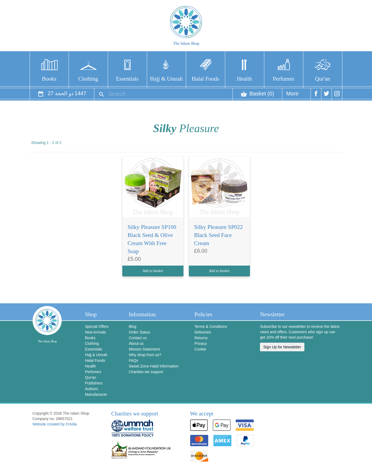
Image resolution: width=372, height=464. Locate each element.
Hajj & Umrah (166, 78)
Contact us (138, 338)
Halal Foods (205, 78)
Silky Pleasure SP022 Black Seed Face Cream (218, 235)
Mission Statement (144, 349)
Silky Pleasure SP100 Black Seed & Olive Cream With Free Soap (152, 239)
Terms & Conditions (210, 326)
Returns (201, 338)
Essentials (127, 78)
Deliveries (202, 332)
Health (244, 78)
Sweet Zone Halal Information (153, 366)
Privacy (200, 343)
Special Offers (97, 326)
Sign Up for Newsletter (282, 347)
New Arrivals (95, 332)
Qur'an (322, 78)
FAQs (133, 360)
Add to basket (152, 271)
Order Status (139, 332)
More (292, 96)
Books (49, 78)
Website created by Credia (55, 424)
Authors (91, 389)
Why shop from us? (145, 355)
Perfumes (283, 78)
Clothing (88, 78)
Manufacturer (96, 394)
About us (136, 343)
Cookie (200, 349)
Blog (132, 326)
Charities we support (146, 372)
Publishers (94, 383)
